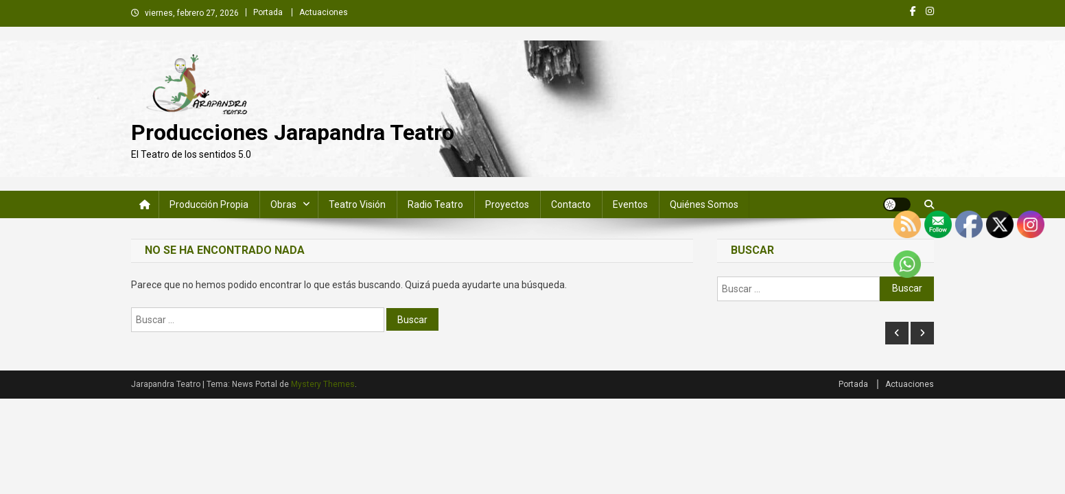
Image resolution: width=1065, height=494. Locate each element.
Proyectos (507, 204)
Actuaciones (323, 12)
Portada (268, 12)
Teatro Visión (357, 204)
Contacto (571, 204)
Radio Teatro (435, 204)
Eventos (630, 204)
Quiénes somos (704, 204)
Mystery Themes (323, 384)
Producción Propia (208, 204)
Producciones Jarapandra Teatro (292, 132)
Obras (283, 204)
